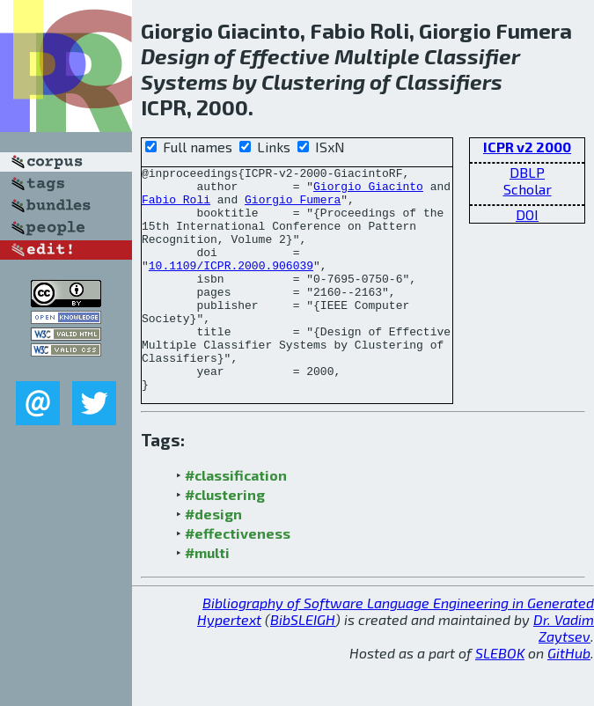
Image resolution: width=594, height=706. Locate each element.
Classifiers (448, 81)
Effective (284, 56)
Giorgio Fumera (293, 207)
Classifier (472, 56)
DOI (527, 214)
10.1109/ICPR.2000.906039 (231, 286)
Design (175, 56)
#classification (236, 519)
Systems (184, 81)
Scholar (527, 188)
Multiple (377, 56)
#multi (207, 597)
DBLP (527, 172)
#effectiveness (237, 578)
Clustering (313, 81)
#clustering (225, 539)
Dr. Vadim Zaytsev (563, 672)
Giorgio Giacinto (368, 191)
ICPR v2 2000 (527, 146)
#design (213, 558)
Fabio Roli (176, 207)
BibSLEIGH (302, 664)
